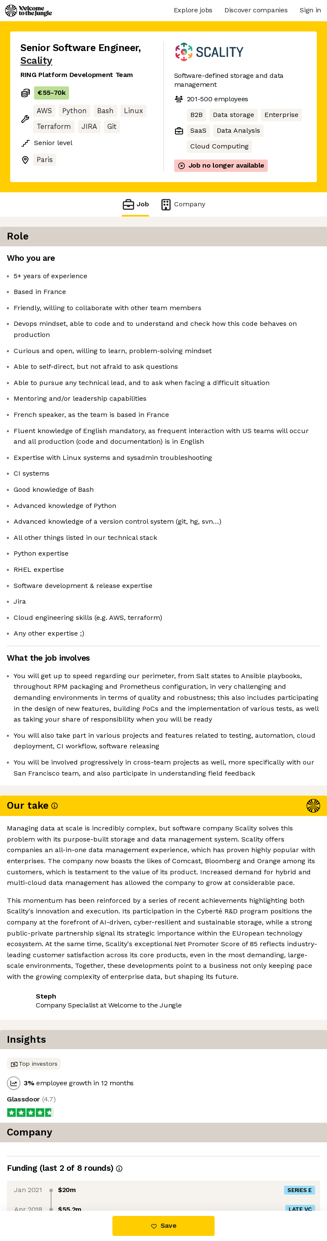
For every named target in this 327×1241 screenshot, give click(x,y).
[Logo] (28, 11)
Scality (36, 60)
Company (182, 204)
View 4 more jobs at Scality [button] (64, 1094)
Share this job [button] (44, 1079)
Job (135, 204)
